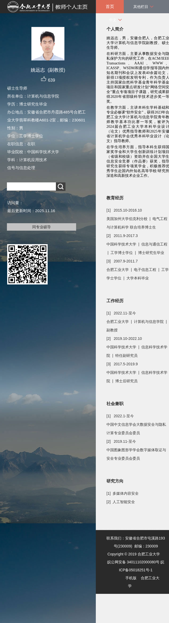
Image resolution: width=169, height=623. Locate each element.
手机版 (131, 578)
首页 (110, 6)
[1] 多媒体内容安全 (122, 493)
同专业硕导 (41, 227)
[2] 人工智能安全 (120, 502)
